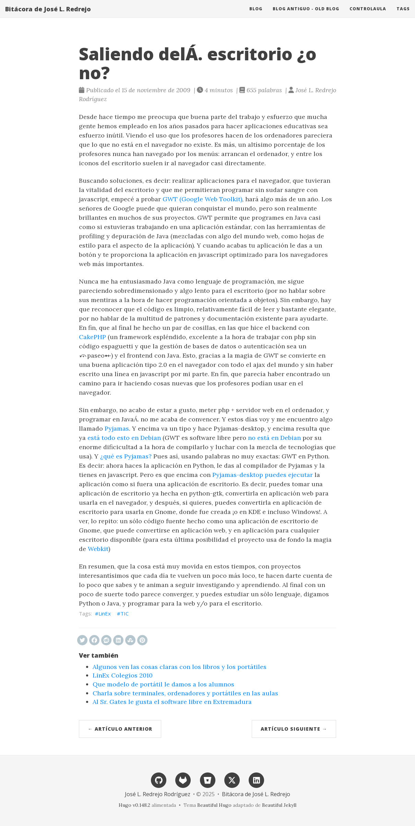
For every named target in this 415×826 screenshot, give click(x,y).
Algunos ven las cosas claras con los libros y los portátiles (179, 667)
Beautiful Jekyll (279, 805)
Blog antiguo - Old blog (306, 15)
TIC (124, 613)
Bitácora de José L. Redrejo (48, 15)
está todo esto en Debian (124, 438)
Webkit (98, 549)
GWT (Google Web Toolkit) (202, 199)
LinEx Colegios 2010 (123, 675)
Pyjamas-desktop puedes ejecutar (262, 475)
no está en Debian (274, 438)
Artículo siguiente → (294, 729)
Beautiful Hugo (214, 805)
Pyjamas (117, 428)
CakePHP (92, 337)
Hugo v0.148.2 (134, 805)
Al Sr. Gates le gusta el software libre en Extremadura (172, 702)
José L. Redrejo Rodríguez (157, 794)
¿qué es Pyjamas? (126, 456)
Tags (403, 15)
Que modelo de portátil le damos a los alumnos (163, 684)
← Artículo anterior (120, 729)
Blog (255, 15)
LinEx (104, 613)
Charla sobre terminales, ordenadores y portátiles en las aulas (185, 693)
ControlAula (367, 15)
